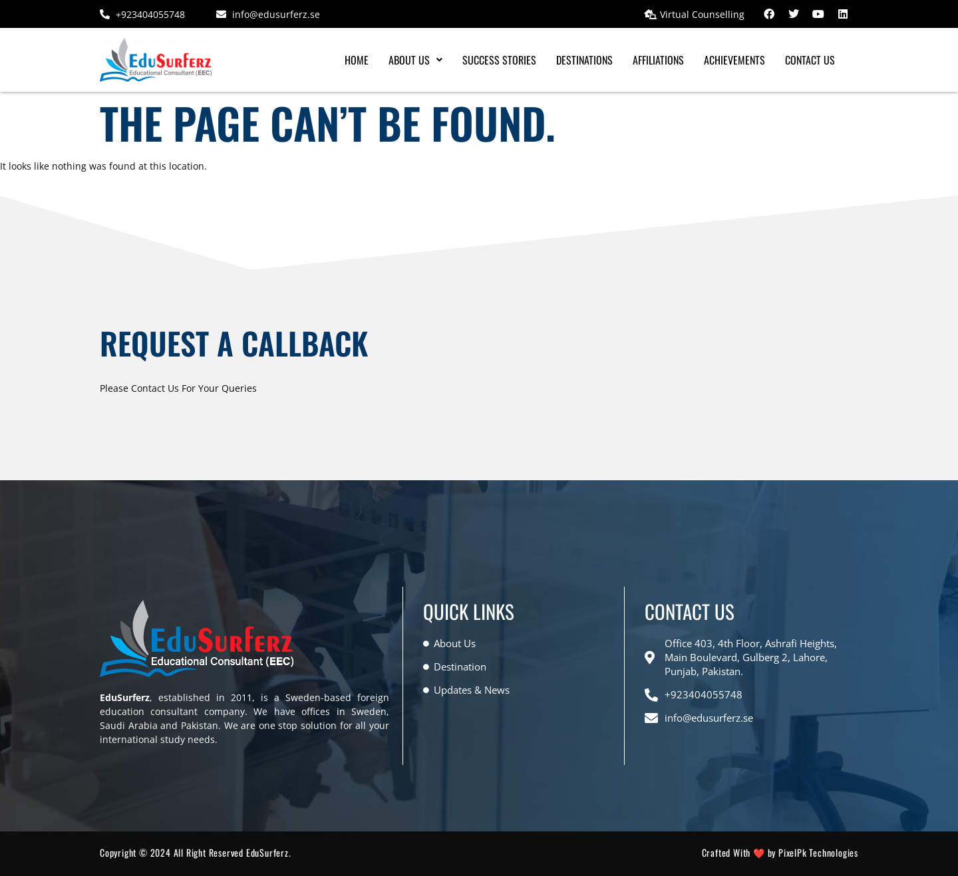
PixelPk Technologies (818, 852)
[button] (415, 60)
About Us (415, 60)
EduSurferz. (268, 852)
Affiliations (658, 60)
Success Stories (499, 60)
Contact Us (810, 60)
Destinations (584, 60)
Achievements (734, 60)
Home (357, 60)
